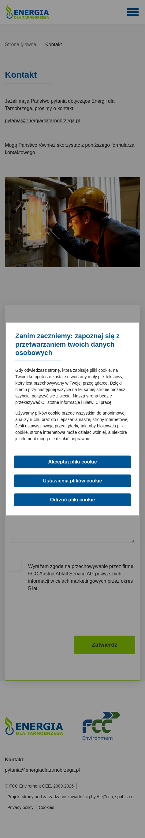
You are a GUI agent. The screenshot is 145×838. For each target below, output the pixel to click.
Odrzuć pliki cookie (72, 499)
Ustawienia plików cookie (72, 480)
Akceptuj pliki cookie (72, 461)
